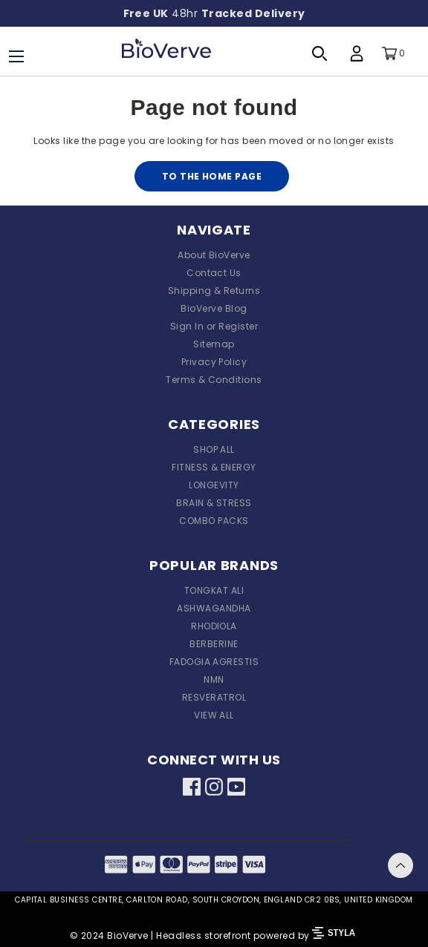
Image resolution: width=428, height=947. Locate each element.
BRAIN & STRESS (214, 503)
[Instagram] (214, 788)
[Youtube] (236, 788)
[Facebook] (192, 788)
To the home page (212, 176)
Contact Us (214, 272)
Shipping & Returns (214, 290)
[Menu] (16, 56)
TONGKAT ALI (214, 590)
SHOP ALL (214, 449)
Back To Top (400, 865)
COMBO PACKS (213, 520)
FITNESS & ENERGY (214, 467)
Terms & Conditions (214, 379)
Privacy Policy (214, 361)
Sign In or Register (214, 326)
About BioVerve (214, 255)
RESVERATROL (214, 697)
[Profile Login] (356, 53)
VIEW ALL (214, 715)
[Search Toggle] (319, 53)
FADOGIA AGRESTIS (214, 661)
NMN (214, 679)
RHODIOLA (214, 626)
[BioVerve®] (166, 54)
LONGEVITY (214, 485)
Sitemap (213, 344)
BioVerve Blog (214, 308)
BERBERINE (213, 644)
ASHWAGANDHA (213, 608)
